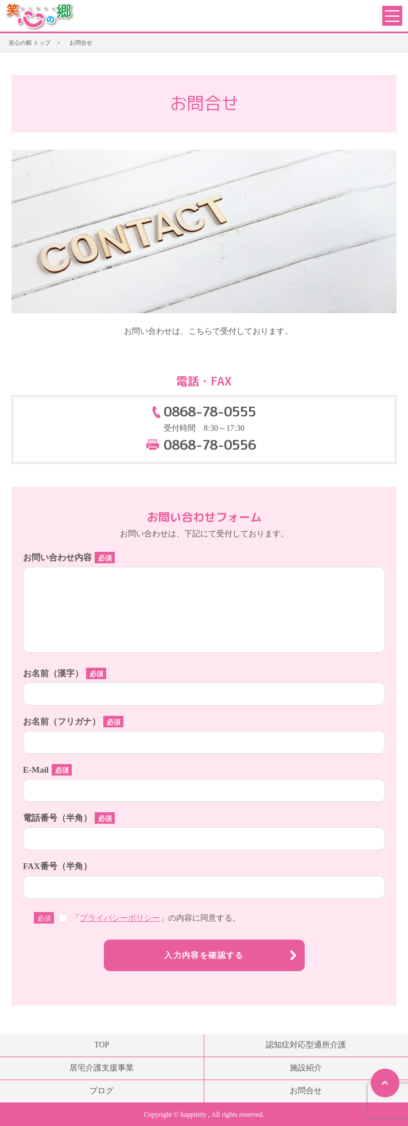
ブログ (102, 1090)
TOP (101, 1045)
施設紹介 (306, 1067)
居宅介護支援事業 (101, 1067)
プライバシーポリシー (120, 918)
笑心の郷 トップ (29, 43)
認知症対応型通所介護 (306, 1045)
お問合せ (306, 1090)
